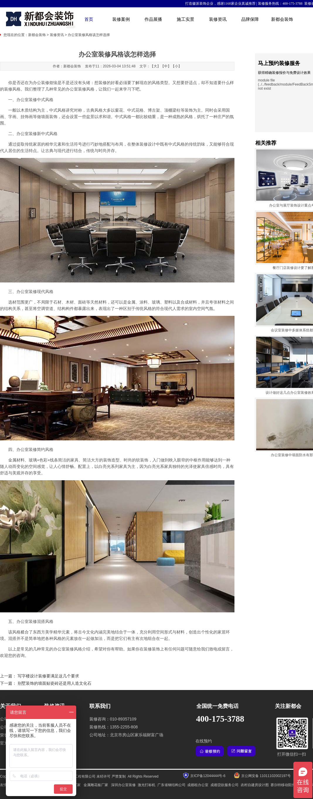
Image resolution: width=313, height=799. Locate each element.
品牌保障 (250, 19)
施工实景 (185, 19)
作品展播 (153, 19)
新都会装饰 (282, 19)
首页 (88, 19)
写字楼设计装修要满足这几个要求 (48, 676)
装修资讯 (218, 19)
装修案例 (121, 19)
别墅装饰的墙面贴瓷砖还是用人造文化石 (54, 683)
